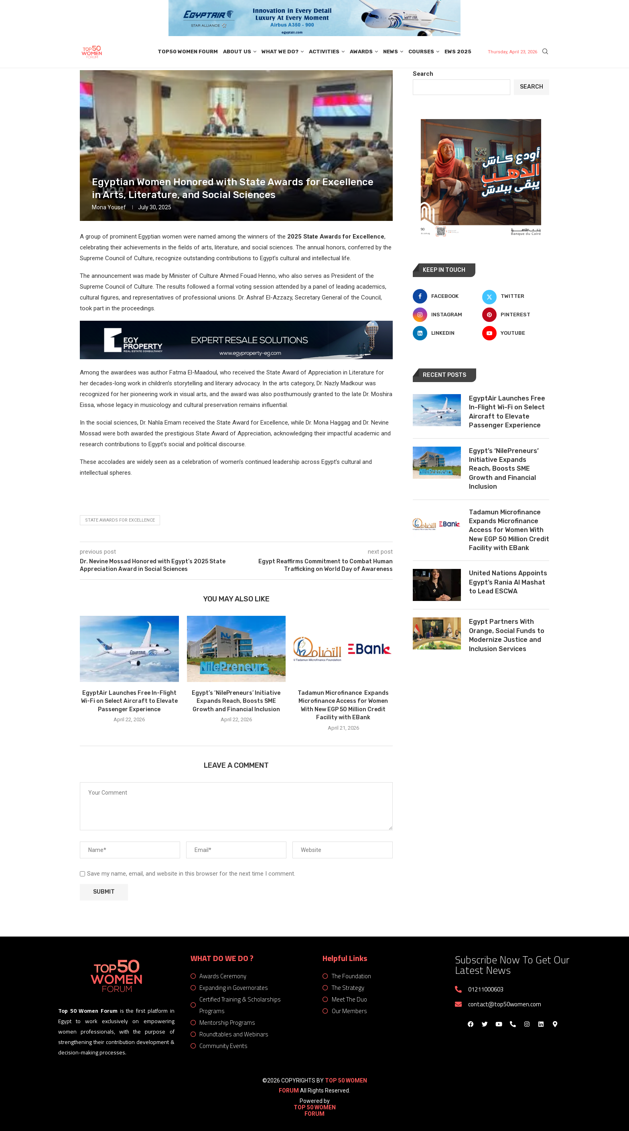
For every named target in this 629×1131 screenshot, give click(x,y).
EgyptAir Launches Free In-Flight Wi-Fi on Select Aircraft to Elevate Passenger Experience (129, 701)
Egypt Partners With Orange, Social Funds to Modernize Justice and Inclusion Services (506, 635)
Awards (361, 52)
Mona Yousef (109, 207)
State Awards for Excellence (120, 520)
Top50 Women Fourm (188, 52)
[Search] (545, 52)
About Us (237, 52)
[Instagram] (446, 315)
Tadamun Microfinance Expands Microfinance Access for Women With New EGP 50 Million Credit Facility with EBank (509, 530)
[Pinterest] (515, 315)
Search (423, 73)
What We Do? (280, 52)
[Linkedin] (446, 333)
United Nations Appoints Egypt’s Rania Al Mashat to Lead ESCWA (508, 582)
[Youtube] (515, 333)
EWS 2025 (457, 52)
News (390, 52)
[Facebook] (446, 296)
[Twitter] (515, 296)
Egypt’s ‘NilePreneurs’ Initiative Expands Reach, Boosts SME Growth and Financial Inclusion (236, 701)
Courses (421, 52)
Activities (324, 52)
